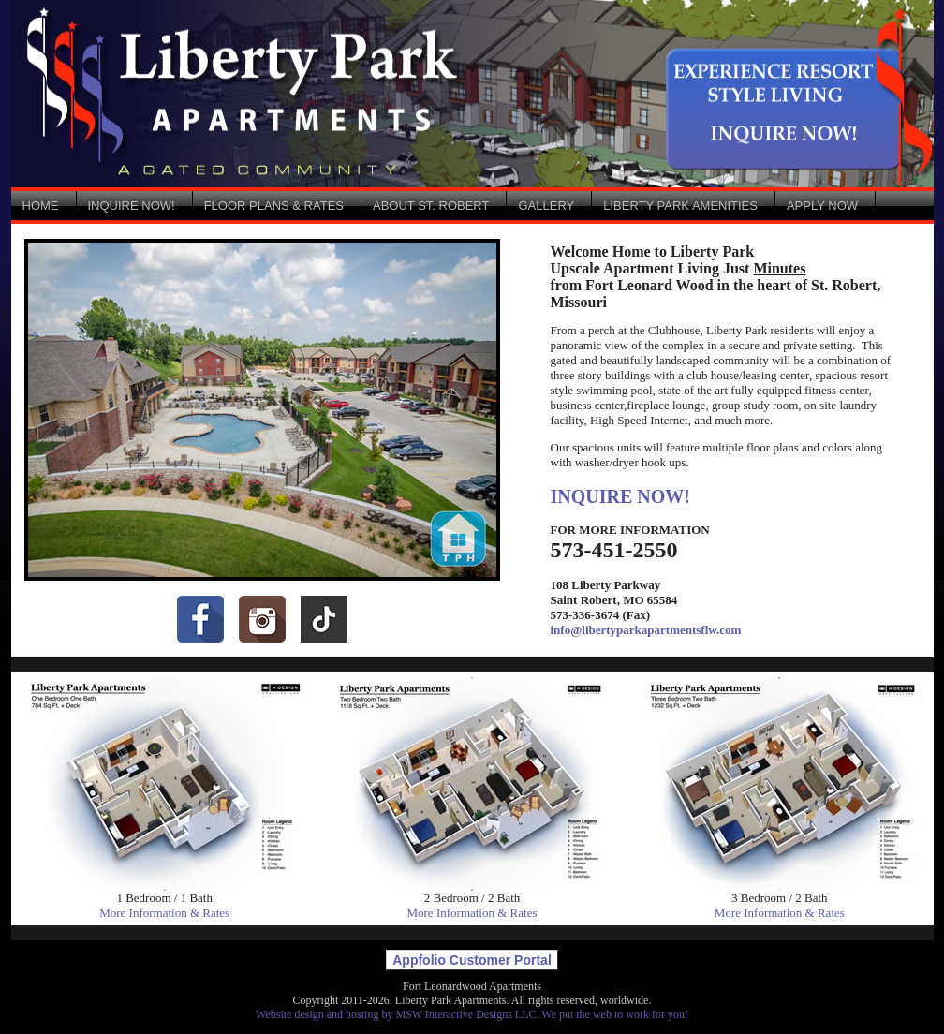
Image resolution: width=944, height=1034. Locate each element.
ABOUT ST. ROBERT (431, 206)
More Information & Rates (164, 913)
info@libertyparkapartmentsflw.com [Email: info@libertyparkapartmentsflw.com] (646, 630)
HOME (40, 206)
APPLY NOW (822, 206)
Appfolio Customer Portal (472, 960)
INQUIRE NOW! (131, 206)
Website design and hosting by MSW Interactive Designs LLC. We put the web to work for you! (472, 1014)
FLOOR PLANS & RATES (274, 206)
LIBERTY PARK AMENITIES (680, 206)
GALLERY (546, 206)
